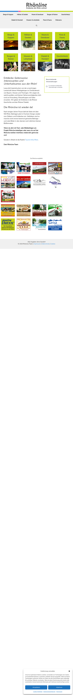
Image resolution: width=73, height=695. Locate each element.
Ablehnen (59, 687)
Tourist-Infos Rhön (31, 140)
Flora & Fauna (47, 20)
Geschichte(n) (65, 14)
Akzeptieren (36, 687)
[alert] (57, 86)
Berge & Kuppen (8, 14)
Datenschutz (45, 244)
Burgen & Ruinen (52, 14)
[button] (69, 671)
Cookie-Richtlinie (37, 692)
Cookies (52, 244)
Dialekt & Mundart (17, 20)
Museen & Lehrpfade (32, 20)
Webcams (58, 20)
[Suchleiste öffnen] (36, 25)
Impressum (59, 692)
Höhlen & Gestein (22, 14)
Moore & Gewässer (37, 14)
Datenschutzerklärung (49, 692)
